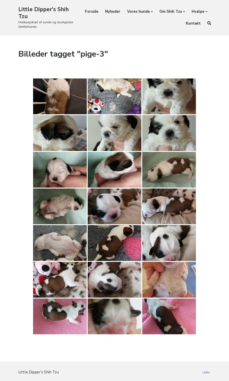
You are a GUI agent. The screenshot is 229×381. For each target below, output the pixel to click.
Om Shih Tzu (170, 11)
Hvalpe (198, 11)
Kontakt (193, 23)
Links (206, 372)
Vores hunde (138, 11)
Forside (91, 11)
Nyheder (112, 11)
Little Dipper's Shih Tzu (44, 12)
